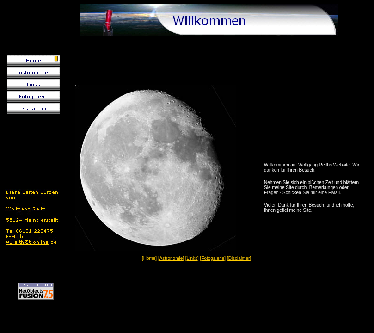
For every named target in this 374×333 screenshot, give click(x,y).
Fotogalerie (212, 258)
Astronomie (171, 258)
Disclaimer (239, 258)
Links (192, 258)
